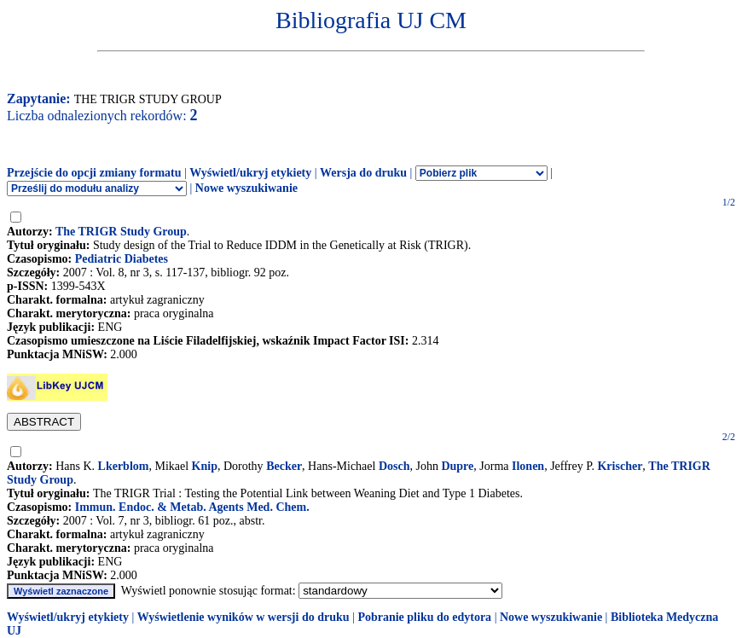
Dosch (394, 466)
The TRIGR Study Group (121, 231)
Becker (284, 466)
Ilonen (528, 466)
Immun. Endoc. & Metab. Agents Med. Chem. (192, 507)
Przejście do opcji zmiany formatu (94, 172)
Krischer (619, 466)
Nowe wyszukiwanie (246, 188)
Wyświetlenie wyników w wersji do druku (243, 617)
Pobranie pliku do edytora (424, 617)
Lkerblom (123, 466)
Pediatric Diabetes (121, 258)
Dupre (457, 466)
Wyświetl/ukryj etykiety (250, 172)
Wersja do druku (363, 172)
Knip (204, 466)
